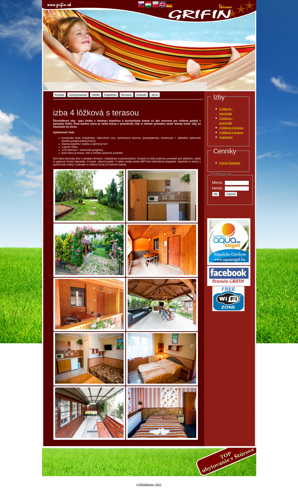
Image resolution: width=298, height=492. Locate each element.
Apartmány (226, 137)
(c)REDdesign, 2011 (149, 484)
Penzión (59, 94)
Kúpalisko (110, 94)
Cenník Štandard (229, 163)
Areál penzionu (78, 94)
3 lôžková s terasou (231, 127)
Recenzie (126, 94)
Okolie (96, 94)
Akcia (154, 94)
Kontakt (141, 94)
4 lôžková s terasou (231, 132)
